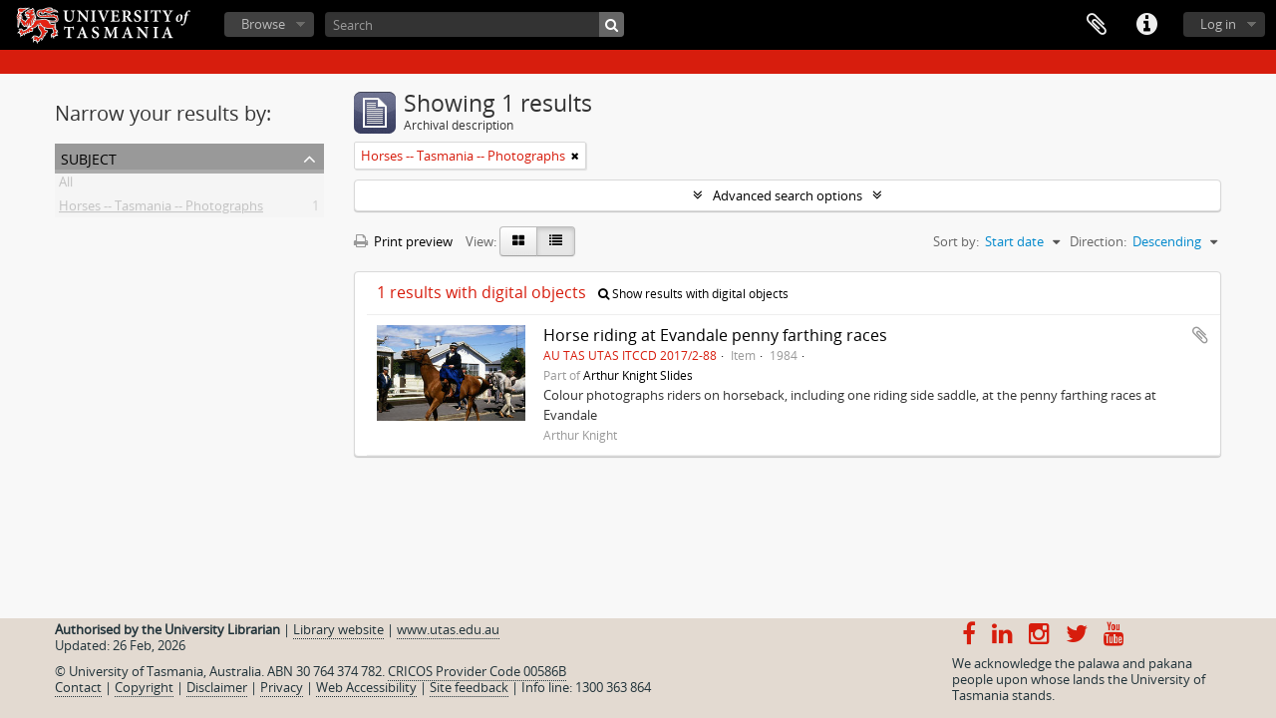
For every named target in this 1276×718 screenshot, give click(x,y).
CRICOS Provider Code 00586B (477, 671)
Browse (263, 24)
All (66, 185)
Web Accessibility (366, 687)
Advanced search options (787, 195)
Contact (78, 687)
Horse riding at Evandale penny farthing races (715, 335)
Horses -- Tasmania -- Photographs (161, 209)
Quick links (1146, 25)
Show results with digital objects (693, 293)
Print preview (403, 241)
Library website (338, 629)
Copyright (144, 687)
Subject (89, 157)
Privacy (281, 687)
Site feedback (469, 687)
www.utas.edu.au (448, 629)
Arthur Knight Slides (638, 375)
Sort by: (956, 241)
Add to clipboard (1200, 335)
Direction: (1098, 241)
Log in (1218, 24)
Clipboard (1096, 25)
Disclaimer (216, 687)
